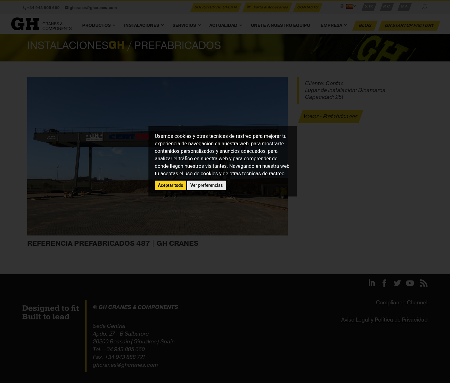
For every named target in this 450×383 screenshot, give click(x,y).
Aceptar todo (170, 185)
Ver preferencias (206, 185)
